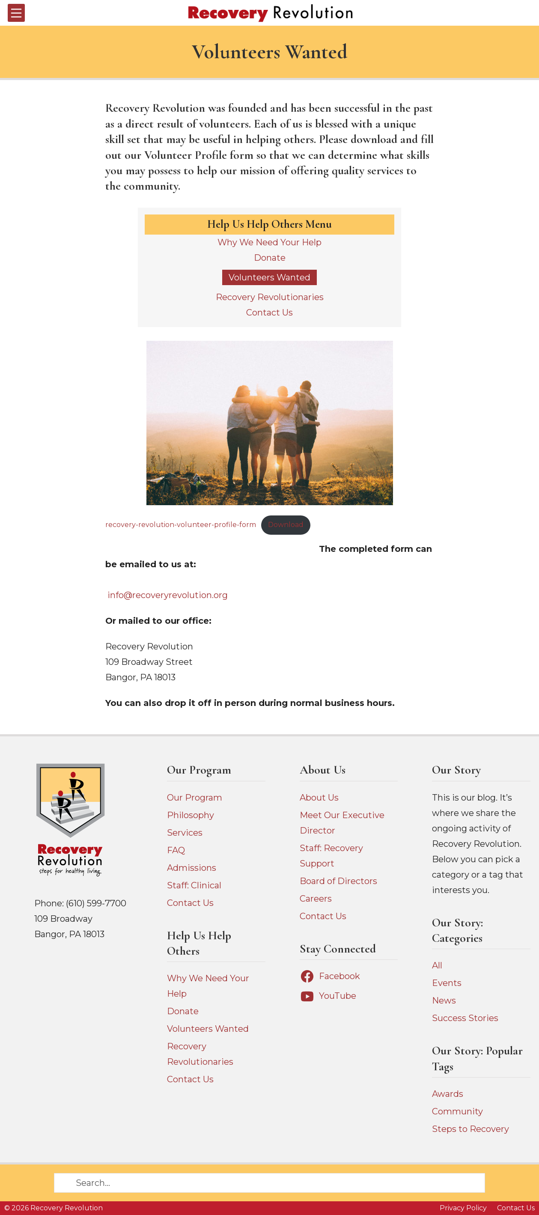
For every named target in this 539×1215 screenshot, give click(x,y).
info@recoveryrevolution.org (167, 595)
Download (286, 525)
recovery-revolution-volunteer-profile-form (180, 525)
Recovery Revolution (66, 1208)
